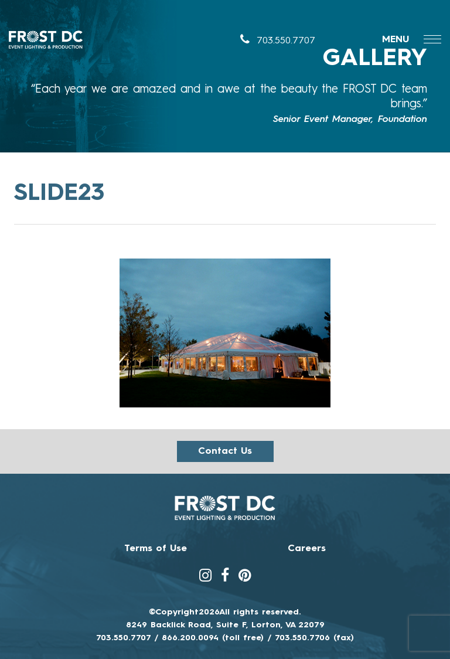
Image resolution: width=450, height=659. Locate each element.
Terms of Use (155, 548)
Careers (307, 548)
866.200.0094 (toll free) (213, 638)
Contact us (225, 451)
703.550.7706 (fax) (314, 638)
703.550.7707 (277, 41)
